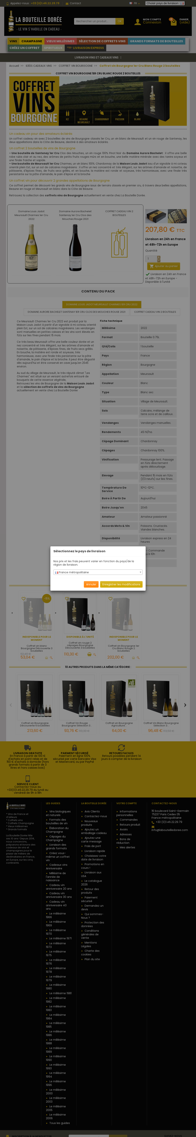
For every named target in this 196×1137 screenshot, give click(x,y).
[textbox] (98, 572)
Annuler (91, 584)
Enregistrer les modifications (121, 584)
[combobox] (98, 572)
